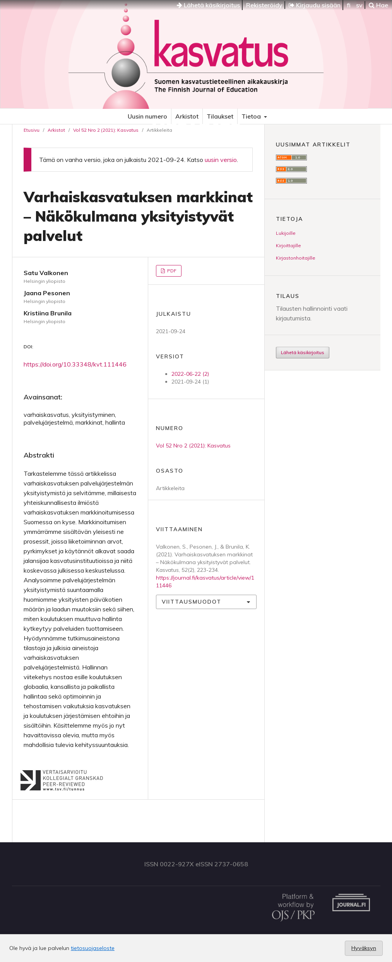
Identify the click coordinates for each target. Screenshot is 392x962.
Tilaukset (220, 116)
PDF (171, 271)
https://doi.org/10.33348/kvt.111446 (75, 364)
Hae (378, 5)
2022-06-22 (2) (190, 373)
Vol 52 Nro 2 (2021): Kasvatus (106, 130)
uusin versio (221, 159)
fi (349, 5)
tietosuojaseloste (93, 948)
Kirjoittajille (288, 245)
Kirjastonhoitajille (295, 258)
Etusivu (31, 130)
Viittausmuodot (191, 601)
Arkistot (187, 116)
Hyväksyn (363, 948)
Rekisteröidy (264, 5)
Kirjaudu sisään (315, 5)
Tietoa (251, 116)
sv (359, 5)
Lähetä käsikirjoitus (208, 5)
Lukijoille (286, 233)
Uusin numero (147, 116)
